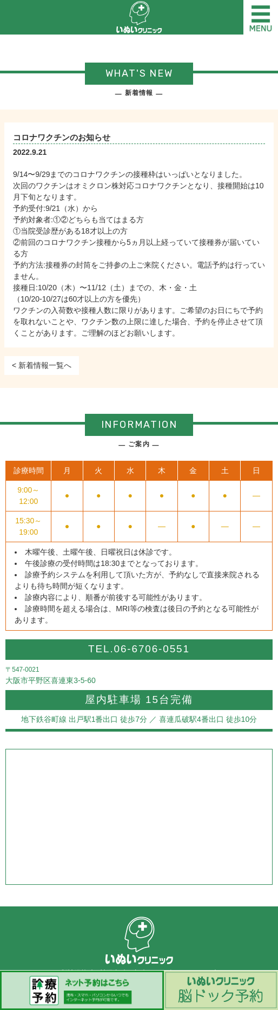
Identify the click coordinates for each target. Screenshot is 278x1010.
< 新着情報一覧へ (41, 365)
